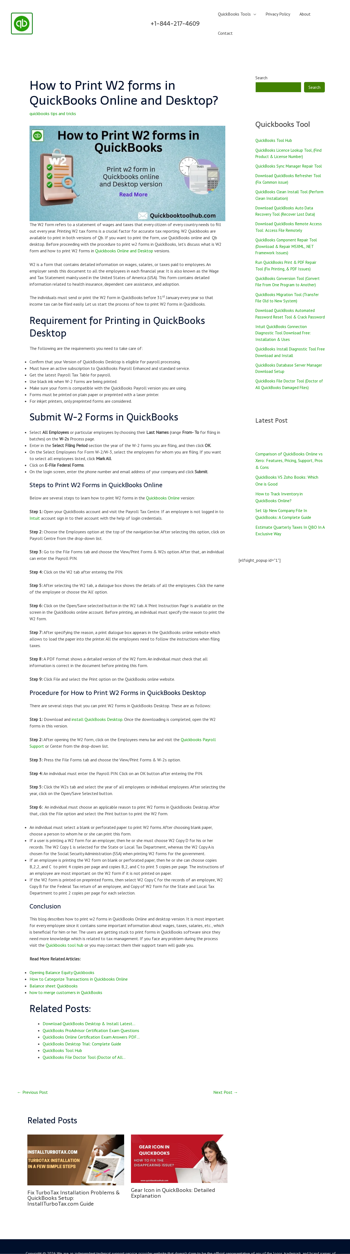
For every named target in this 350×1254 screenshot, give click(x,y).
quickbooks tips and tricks (53, 97)
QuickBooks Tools (236, 15)
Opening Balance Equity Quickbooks (62, 955)
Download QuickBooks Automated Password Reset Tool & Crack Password (287, 304)
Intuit (35, 501)
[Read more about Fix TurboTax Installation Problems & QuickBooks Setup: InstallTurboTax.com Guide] (75, 1141)
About (305, 15)
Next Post (225, 1073)
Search (261, 61)
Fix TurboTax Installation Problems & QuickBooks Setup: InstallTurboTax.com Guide (74, 1179)
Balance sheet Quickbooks (54, 968)
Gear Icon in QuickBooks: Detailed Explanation (174, 1174)
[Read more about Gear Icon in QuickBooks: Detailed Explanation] (179, 1139)
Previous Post (32, 1073)
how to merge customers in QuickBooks (66, 975)
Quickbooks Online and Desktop (124, 234)
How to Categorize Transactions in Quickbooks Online (79, 961)
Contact (327, 15)
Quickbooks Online (163, 481)
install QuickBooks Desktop (97, 702)
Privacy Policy (279, 15)
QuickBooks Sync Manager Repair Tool (290, 150)
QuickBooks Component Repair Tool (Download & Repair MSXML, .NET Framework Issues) (288, 232)
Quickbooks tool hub (64, 928)
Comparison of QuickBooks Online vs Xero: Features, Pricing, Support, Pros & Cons (289, 456)
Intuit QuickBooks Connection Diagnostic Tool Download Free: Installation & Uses (285, 327)
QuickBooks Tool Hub (275, 124)
